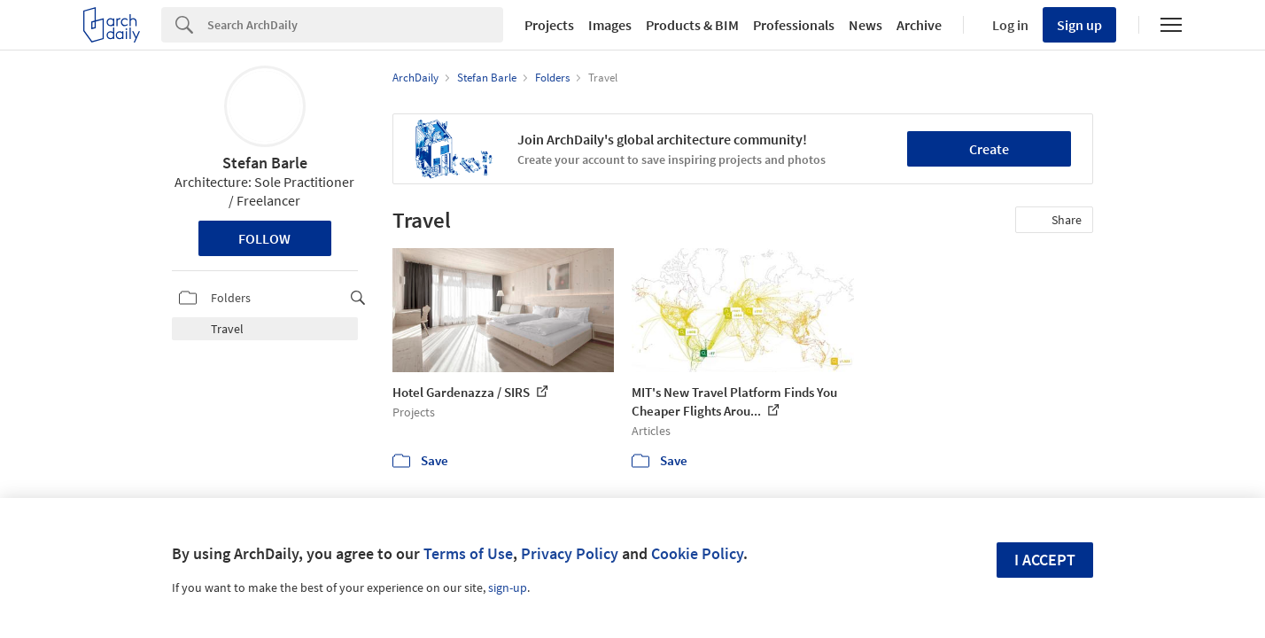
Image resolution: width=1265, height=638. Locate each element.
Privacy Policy (569, 553)
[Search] (355, 25)
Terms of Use (468, 553)
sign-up (507, 587)
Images (610, 25)
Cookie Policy (697, 553)
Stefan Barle (264, 162)
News (865, 25)
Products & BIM (692, 25)
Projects (549, 25)
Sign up (1079, 25)
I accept (1044, 559)
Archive (919, 25)
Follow (264, 238)
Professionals (793, 25)
